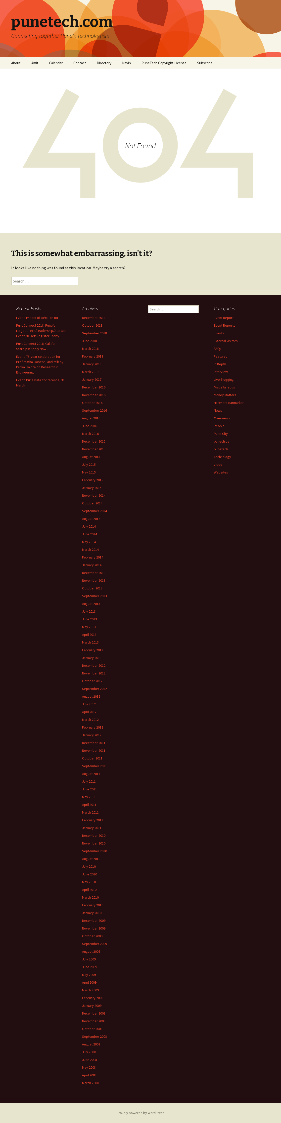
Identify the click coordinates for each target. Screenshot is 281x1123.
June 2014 (89, 534)
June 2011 (89, 789)
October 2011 (92, 758)
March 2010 (90, 897)
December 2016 (93, 387)
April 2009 (89, 982)
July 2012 (89, 704)
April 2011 (89, 804)
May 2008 (89, 1067)
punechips (221, 441)
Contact (79, 63)
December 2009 (93, 920)
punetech (221, 449)
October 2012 (92, 681)
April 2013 (89, 634)
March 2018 (90, 348)
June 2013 (89, 619)
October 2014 (92, 503)
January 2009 (91, 1005)
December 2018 (93, 317)
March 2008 (90, 1083)
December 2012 (93, 665)
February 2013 (92, 650)
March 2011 (90, 812)
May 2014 (89, 542)
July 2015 (89, 464)
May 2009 (89, 974)
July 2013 (89, 611)
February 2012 (92, 727)
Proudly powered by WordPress (140, 1113)
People (219, 426)
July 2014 (89, 526)
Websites (221, 472)
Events (219, 333)
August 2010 (91, 858)
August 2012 (91, 696)
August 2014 (91, 518)
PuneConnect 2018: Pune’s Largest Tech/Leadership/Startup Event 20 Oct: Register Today (41, 330)
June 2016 (89, 426)
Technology (222, 457)
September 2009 (94, 943)
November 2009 (93, 928)
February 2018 (92, 356)
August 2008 (91, 1044)
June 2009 (89, 967)
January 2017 (91, 379)
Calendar (56, 63)
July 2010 (89, 866)
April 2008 (89, 1075)
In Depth (220, 364)
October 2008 (92, 1029)
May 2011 (89, 797)
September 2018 (94, 333)
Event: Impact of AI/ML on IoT (37, 317)
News (218, 410)
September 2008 (94, 1036)
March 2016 (90, 433)
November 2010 (93, 843)
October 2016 (92, 402)
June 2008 (89, 1059)
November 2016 (93, 395)
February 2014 (92, 557)
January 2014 (91, 565)
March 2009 (90, 990)
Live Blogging (224, 379)
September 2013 (94, 596)
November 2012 (93, 673)
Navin (126, 63)
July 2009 (89, 959)
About (16, 63)
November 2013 (93, 580)
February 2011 (92, 820)
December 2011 (93, 743)
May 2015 (89, 472)
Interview (221, 372)
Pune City (221, 433)
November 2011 (93, 750)
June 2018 (89, 341)
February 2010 (92, 905)
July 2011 (89, 781)
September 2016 (94, 410)
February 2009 (92, 998)
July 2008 (89, 1052)
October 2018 (92, 325)
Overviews (222, 418)
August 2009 (91, 951)
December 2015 (93, 441)
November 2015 (93, 449)
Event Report (224, 317)
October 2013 (92, 588)
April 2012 (89, 712)
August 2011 (91, 773)
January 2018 (91, 364)
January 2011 (91, 828)
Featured (221, 356)
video (218, 464)
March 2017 (90, 372)
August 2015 (91, 457)
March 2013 (90, 642)
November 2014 (93, 495)
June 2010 (89, 874)
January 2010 (91, 913)
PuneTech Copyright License (164, 63)
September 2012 (94, 688)
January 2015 (91, 487)
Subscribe (205, 63)
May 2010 (89, 882)
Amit (34, 63)
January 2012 (91, 735)
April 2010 (89, 889)
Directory (104, 63)
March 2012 (90, 719)
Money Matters (225, 395)
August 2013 (91, 603)
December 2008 (93, 1013)
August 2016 (91, 418)
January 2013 (91, 657)
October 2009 (92, 936)
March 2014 (90, 549)
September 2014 (94, 511)
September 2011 (94, 766)
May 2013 (89, 627)
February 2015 (92, 480)
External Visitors (226, 341)
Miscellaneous (224, 387)
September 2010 (94, 851)
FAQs (218, 348)
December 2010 (93, 835)
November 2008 (93, 1021)
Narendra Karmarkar (229, 402)
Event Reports (224, 325)
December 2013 (93, 572)
